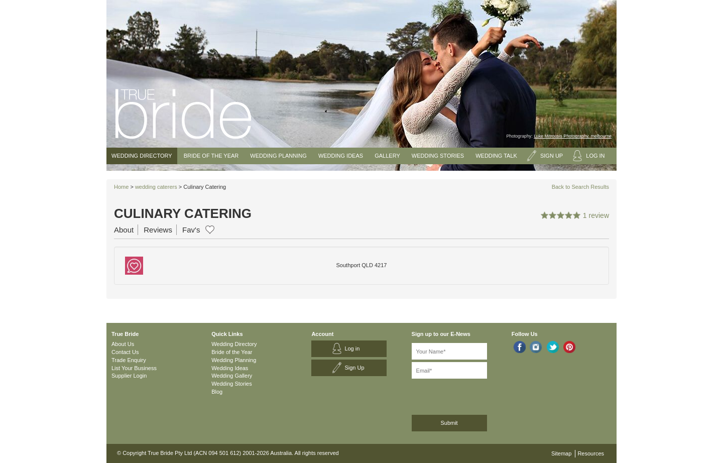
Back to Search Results (580, 187)
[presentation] (465, 395)
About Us (122, 344)
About (124, 229)
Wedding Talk (496, 156)
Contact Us (125, 352)
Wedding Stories (438, 156)
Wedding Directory (141, 156)
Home (121, 187)
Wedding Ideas (340, 156)
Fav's (191, 229)
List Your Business (134, 368)
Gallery (387, 156)
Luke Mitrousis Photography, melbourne (573, 136)
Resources (590, 453)
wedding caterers (156, 187)
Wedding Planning (278, 156)
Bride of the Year (211, 156)
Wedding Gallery (231, 376)
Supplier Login (129, 376)
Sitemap (561, 453)
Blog (216, 392)
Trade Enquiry (128, 360)
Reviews (158, 229)
